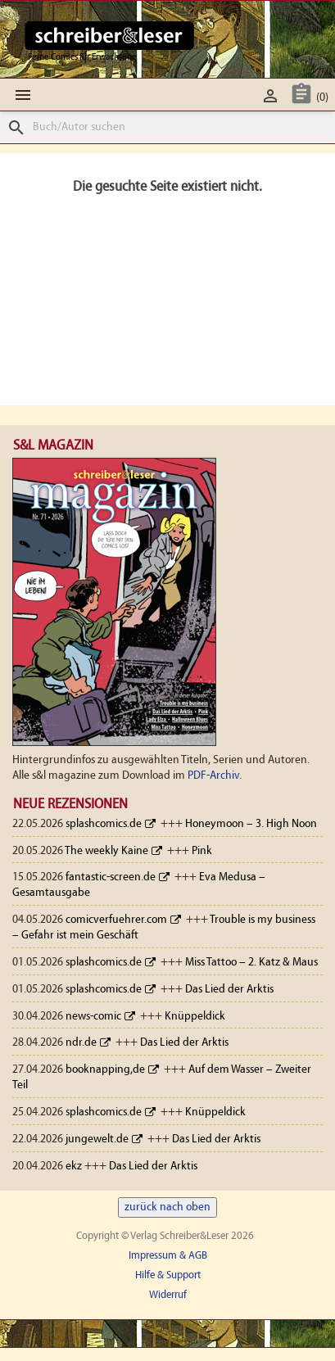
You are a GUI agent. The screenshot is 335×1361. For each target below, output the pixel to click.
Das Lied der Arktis (229, 989)
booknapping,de (105, 1070)
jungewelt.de (97, 1139)
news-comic (93, 1017)
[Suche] (167, 127)
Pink (202, 851)
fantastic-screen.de (111, 877)
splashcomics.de (104, 824)
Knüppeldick (195, 1017)
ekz (74, 1166)
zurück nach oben (167, 1207)
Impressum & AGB (168, 1256)
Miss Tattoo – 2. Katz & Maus (251, 962)
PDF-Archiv (213, 776)
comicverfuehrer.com (116, 920)
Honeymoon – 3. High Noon (251, 824)
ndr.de (81, 1043)
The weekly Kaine (106, 851)
